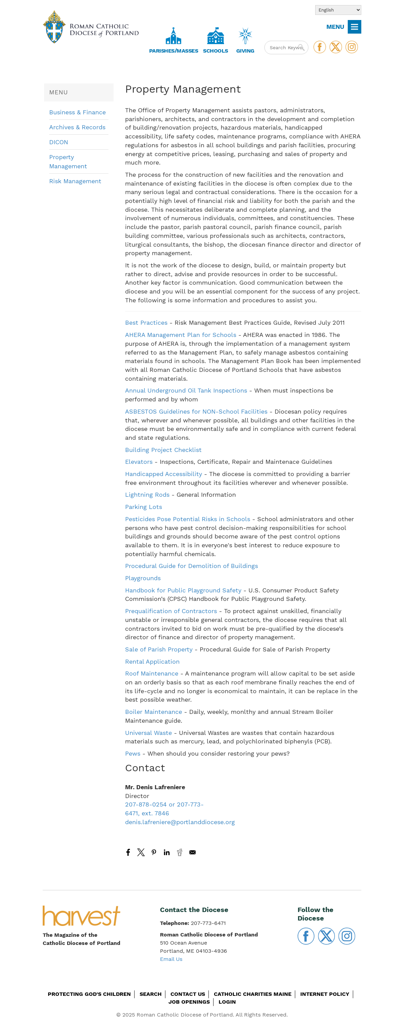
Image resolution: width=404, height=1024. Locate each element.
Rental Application (152, 661)
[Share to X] (141, 852)
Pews (133, 753)
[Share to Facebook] (128, 852)
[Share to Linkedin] (167, 852)
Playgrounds (143, 578)
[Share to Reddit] (180, 852)
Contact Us (187, 994)
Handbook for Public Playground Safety (183, 590)
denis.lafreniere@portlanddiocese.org (180, 822)
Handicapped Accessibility (163, 473)
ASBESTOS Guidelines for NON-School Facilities (197, 411)
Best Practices (147, 322)
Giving (245, 51)
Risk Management (75, 181)
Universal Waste (148, 732)
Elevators (139, 461)
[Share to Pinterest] (154, 852)
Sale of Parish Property (159, 649)
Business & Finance (77, 112)
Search (151, 994)
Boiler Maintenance (154, 711)
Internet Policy (324, 994)
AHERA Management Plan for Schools (180, 334)
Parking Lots (143, 506)
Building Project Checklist (163, 449)
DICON (58, 142)
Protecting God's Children (89, 994)
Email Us (171, 959)
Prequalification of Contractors (171, 610)
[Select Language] (338, 10)
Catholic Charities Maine (252, 994)
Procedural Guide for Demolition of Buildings (191, 565)
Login (227, 1002)
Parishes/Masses (173, 51)
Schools (215, 51)
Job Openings (189, 1002)
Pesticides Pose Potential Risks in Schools (187, 519)
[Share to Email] (192, 852)
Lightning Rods (147, 494)
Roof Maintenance (152, 673)
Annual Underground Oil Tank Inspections (186, 390)
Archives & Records (77, 127)
